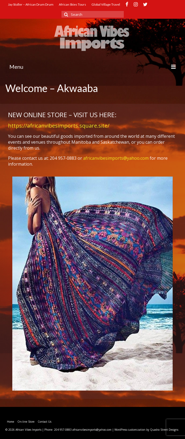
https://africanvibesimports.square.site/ (58, 125)
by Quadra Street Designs (162, 430)
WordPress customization (129, 430)
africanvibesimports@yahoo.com (116, 158)
